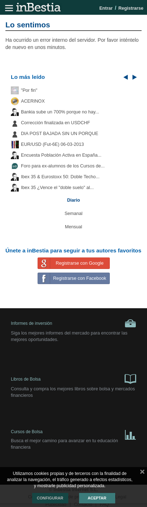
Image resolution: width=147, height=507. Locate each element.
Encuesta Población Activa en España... (61, 155)
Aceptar (97, 498)
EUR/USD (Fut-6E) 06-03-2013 (52, 144)
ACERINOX (33, 101)
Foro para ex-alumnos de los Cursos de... (63, 166)
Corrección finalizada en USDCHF (55, 122)
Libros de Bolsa (73, 378)
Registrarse (130, 8)
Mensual (73, 226)
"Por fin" (29, 90)
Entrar (106, 8)
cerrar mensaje (142, 473)
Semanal (74, 213)
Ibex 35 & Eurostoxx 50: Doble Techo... (60, 176)
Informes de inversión (73, 323)
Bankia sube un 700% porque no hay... (60, 112)
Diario (73, 200)
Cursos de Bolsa (73, 433)
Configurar (50, 498)
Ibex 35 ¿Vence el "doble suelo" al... (57, 187)
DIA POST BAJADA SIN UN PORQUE (59, 133)
